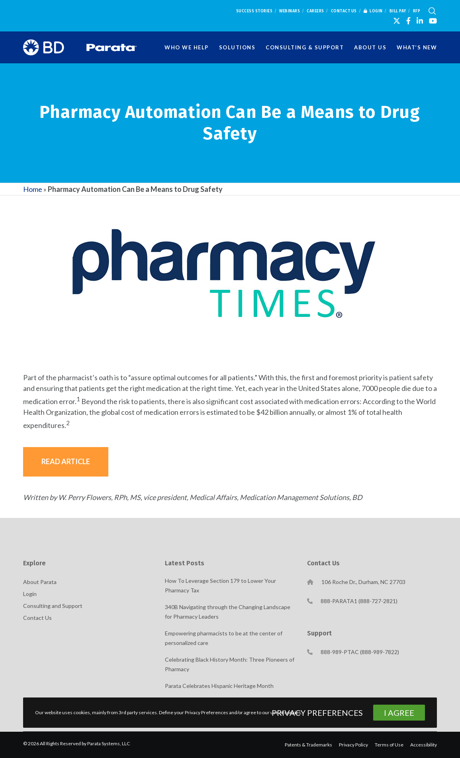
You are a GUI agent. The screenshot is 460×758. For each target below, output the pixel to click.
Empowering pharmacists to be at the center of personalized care (223, 638)
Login (373, 11)
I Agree (399, 712)
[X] (396, 20)
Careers (315, 11)
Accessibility (423, 745)
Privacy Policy (353, 745)
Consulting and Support (52, 605)
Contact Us (344, 11)
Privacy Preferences (317, 712)
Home (32, 189)
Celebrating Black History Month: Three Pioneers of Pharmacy (229, 664)
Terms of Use (389, 745)
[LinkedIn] (420, 20)
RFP (417, 11)
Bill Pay (398, 11)
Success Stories (254, 11)
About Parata (40, 581)
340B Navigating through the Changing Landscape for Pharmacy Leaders (227, 612)
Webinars (289, 11)
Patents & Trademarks (308, 745)
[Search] (432, 11)
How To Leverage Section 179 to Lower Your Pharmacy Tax (220, 585)
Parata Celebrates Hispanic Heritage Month (219, 685)
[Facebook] (408, 20)
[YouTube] (433, 20)
